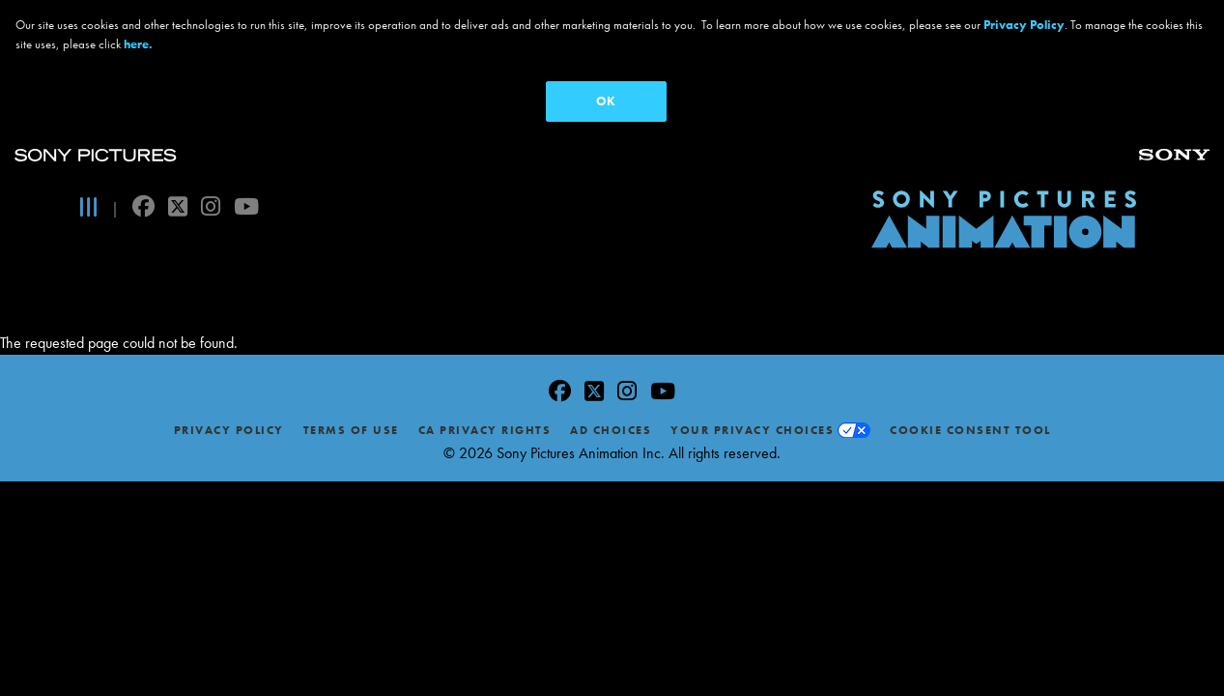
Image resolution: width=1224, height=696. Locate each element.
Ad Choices (610, 408)
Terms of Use (351, 408)
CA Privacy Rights (485, 408)
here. (138, 44)
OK (605, 101)
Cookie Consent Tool (970, 408)
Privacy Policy (229, 408)
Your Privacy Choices (752, 408)
